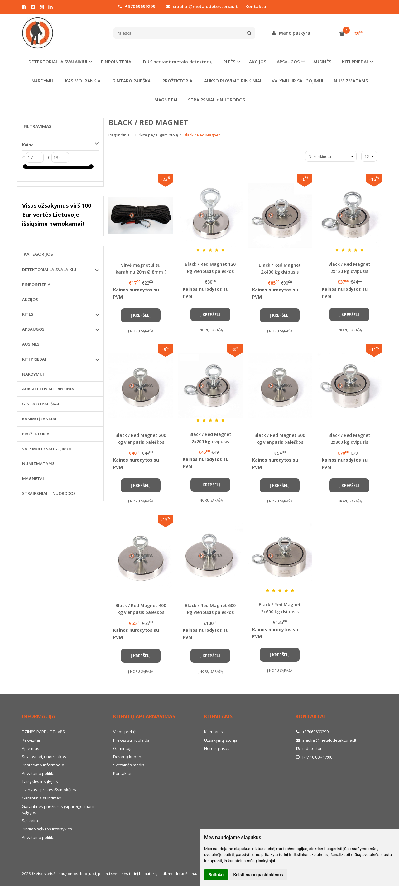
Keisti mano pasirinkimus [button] (258, 874)
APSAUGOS (33, 329)
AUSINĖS (322, 62)
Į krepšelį (141, 315)
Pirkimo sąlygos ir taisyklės (47, 829)
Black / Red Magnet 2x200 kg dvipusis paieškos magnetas (210, 437)
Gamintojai (123, 748)
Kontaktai (256, 6)
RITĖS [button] (229, 62)
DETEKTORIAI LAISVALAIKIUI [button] (57, 62)
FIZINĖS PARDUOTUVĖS (43, 732)
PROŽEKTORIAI (178, 81)
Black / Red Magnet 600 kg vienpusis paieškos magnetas (210, 608)
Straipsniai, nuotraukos (44, 757)
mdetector (309, 748)
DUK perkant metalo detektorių (178, 62)
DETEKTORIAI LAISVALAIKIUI (50, 269)
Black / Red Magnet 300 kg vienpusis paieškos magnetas (279, 438)
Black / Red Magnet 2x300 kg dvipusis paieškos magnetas (349, 438)
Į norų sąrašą (140, 331)
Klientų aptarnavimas (144, 716)
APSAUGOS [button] (288, 62)
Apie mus (30, 748)
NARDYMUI (43, 81)
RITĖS (27, 314)
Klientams (218, 716)
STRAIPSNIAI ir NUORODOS (216, 100)
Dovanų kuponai (129, 757)
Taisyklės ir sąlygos (40, 781)
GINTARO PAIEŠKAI (132, 81)
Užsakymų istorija (221, 740)
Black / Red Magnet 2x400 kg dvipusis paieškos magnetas (279, 268)
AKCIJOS (257, 62)
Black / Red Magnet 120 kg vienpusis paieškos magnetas (210, 267)
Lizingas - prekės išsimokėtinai (50, 790)
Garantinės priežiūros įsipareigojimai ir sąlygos (58, 809)
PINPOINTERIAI (116, 62)
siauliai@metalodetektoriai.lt (202, 6)
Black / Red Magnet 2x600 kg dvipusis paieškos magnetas (279, 607)
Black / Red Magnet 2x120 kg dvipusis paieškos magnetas (349, 267)
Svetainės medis (128, 765)
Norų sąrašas (216, 748)
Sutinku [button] (216, 874)
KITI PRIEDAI (34, 359)
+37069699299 (136, 6)
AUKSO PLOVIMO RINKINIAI (232, 81)
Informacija (38, 716)
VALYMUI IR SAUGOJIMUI (297, 81)
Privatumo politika (39, 773)
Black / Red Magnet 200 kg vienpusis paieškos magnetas (140, 438)
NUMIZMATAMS (351, 81)
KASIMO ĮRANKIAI (83, 81)
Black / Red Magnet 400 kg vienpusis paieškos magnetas (140, 608)
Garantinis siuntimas (41, 798)
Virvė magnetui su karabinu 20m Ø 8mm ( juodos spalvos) (141, 268)
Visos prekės (125, 732)
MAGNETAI (165, 100)
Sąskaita (30, 821)
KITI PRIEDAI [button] (355, 62)
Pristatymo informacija (43, 765)
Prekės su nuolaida (131, 740)
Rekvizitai (31, 740)
